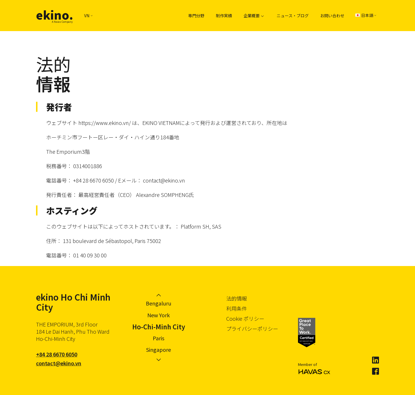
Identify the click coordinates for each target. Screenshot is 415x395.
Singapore (158, 349)
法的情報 (236, 298)
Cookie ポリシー (245, 318)
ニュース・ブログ (293, 15)
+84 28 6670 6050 (56, 354)
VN (88, 15)
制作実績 (224, 15)
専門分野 (196, 15)
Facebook (375, 371)
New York (158, 315)
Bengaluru (158, 303)
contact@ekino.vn (58, 363)
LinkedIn (375, 360)
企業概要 (252, 15)
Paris (158, 338)
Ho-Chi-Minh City (158, 326)
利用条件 (236, 308)
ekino (54, 14)
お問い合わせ (332, 15)
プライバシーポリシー (252, 328)
